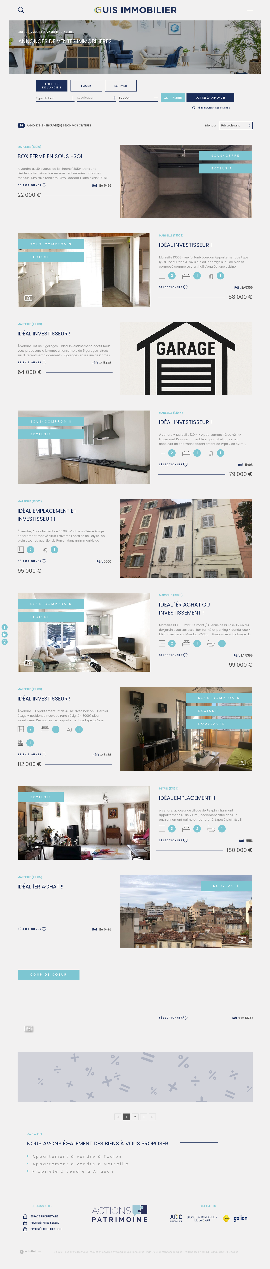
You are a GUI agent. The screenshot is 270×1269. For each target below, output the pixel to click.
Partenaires (191, 1252)
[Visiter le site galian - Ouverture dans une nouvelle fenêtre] (240, 1218)
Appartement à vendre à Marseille (80, 1164)
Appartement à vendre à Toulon (77, 1156)
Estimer (120, 86)
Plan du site (153, 1252)
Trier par (210, 125)
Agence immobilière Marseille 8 (40, 32)
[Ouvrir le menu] (249, 10)
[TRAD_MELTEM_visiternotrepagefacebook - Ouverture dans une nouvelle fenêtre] (5, 627)
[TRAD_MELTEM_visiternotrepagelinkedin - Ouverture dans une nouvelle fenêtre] (5, 635)
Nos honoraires (135, 1252)
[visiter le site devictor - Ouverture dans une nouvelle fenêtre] (202, 1218)
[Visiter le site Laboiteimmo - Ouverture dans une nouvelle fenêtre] (31, 1252)
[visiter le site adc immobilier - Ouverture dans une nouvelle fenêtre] (176, 1218)
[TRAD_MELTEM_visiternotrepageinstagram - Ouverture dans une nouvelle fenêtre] (5, 642)
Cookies (233, 1252)
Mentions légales (172, 1252)
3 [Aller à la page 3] (143, 1117)
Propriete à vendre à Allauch (73, 1171)
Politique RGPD (218, 1252)
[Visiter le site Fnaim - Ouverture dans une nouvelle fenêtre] (226, 1218)
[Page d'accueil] (135, 10)
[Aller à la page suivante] (152, 1117)
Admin (204, 1252)
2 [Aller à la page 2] (135, 1117)
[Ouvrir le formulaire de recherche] (173, 97)
